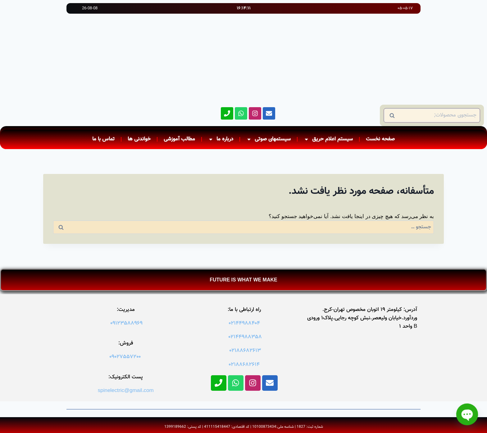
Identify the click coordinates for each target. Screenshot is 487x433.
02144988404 (244, 323)
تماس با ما (103, 139)
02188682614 (244, 365)
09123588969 (126, 323)
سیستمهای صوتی (268, 139)
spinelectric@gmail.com (126, 391)
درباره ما (220, 139)
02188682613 (245, 351)
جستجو (470, 115)
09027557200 (125, 357)
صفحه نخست (380, 139)
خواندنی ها (139, 139)
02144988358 (245, 337)
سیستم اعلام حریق (328, 139)
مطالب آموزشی (179, 139)
